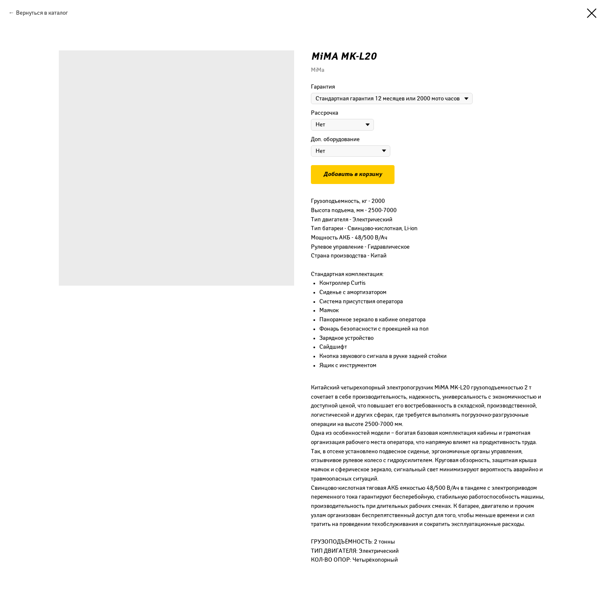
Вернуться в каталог (42, 13)
